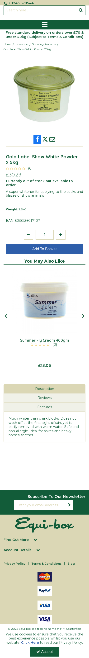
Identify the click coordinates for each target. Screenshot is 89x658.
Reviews (44, 398)
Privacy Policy (14, 563)
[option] (44, 318)
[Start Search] (80, 10)
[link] (37, 139)
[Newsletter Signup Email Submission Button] (69, 505)
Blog (71, 563)
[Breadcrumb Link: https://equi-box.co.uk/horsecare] (21, 44)
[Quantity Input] (45, 235)
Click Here (30, 642)
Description (44, 389)
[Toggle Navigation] (44, 24)
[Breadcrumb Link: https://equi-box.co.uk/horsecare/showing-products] (44, 44)
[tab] (44, 389)
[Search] (40, 10)
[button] (20, 168)
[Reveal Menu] (44, 25)
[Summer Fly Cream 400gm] (44, 301)
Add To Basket (44, 249)
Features (44, 407)
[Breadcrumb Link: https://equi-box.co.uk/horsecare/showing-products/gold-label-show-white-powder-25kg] (27, 49)
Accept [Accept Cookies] (44, 652)
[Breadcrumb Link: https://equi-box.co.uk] (7, 44)
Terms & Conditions (46, 563)
